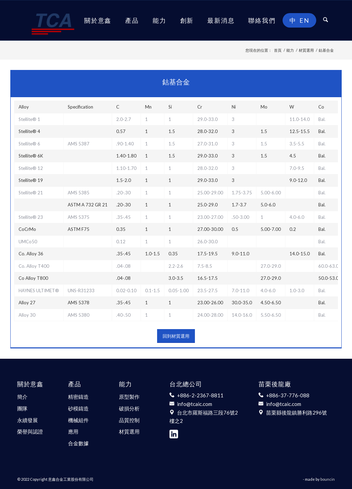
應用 (73, 431)
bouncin (327, 479)
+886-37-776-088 (287, 395)
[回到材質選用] (176, 336)
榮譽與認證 (30, 431)
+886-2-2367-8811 (200, 395)
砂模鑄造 (78, 408)
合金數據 (78, 443)
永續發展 (27, 420)
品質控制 (129, 420)
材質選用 (129, 431)
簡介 (22, 397)
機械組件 (78, 420)
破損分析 (129, 408)
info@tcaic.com (194, 404)
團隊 (22, 408)
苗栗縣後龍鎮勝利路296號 (296, 412)
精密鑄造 (78, 397)
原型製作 (129, 397)
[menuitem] (97, 20)
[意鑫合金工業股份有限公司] (53, 20)
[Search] (325, 20)
